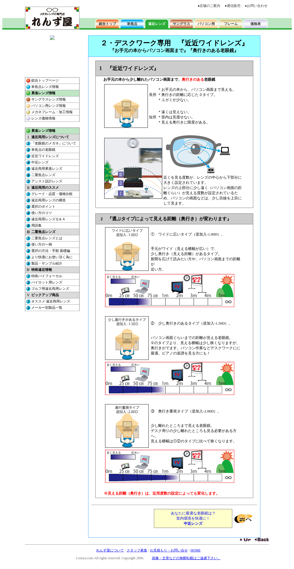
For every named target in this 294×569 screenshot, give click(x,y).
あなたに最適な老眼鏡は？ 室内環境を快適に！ (193, 518)
